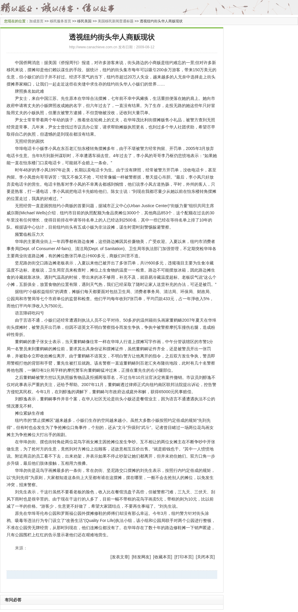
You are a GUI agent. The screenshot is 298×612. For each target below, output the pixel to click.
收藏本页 (162, 556)
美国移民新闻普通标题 (116, 21)
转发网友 (141, 556)
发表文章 (120, 556)
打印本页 (184, 556)
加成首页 (36, 21)
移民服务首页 (60, 21)
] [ (130, 556)
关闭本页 (205, 556)
